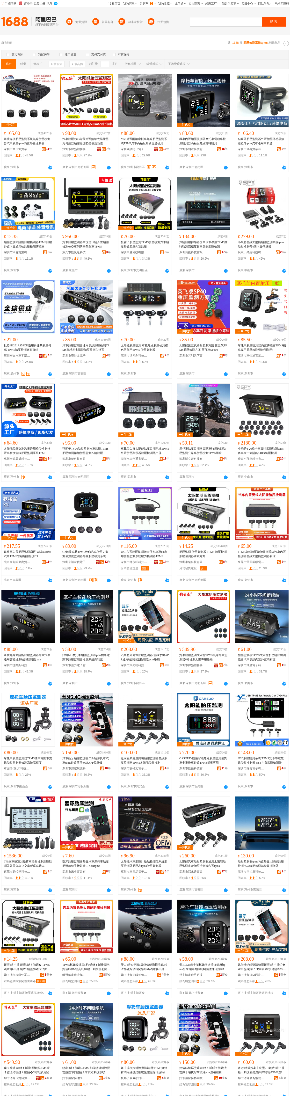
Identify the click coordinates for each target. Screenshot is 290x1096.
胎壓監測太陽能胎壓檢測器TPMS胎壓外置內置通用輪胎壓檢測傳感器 (28, 244)
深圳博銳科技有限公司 (192, 252)
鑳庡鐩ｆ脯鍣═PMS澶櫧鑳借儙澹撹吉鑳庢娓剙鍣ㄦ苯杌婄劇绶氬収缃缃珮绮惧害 (86, 1070)
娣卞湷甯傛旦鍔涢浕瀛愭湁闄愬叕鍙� (192, 975)
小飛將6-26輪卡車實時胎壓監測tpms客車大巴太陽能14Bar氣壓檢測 (260, 451)
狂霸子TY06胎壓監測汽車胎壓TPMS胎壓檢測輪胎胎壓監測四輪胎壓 (85, 451)
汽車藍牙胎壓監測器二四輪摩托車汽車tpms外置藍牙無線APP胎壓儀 (85, 760)
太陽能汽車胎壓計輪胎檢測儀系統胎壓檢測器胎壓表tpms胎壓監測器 (144, 864)
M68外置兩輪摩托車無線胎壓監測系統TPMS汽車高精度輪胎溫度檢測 (144, 141)
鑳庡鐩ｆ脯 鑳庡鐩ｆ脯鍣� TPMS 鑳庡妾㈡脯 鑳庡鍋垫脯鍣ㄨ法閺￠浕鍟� (27, 967)
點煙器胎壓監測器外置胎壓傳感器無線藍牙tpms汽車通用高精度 (261, 141)
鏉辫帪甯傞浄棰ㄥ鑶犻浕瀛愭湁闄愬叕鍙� (75, 975)
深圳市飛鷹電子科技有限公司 (251, 665)
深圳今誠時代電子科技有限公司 (134, 149)
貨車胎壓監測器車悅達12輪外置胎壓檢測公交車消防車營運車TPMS (85, 244)
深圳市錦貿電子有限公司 (251, 768)
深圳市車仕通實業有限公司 (17, 149)
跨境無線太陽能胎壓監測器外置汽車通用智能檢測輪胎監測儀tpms (27, 657)
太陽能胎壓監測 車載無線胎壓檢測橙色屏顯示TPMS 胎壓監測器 (144, 347)
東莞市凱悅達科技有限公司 (75, 252)
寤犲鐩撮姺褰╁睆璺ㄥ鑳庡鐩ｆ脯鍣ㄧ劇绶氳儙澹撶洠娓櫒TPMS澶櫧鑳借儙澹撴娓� (261, 1070)
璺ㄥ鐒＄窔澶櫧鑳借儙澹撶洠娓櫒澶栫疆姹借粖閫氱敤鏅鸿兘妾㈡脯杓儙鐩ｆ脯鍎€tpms (144, 967)
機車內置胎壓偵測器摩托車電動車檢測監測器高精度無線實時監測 (202, 141)
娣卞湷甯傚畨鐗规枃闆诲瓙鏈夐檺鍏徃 (251, 1078)
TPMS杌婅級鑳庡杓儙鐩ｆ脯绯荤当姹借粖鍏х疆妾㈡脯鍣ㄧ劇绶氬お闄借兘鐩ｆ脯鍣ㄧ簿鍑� (86, 967)
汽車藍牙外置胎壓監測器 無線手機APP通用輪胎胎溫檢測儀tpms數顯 (145, 657)
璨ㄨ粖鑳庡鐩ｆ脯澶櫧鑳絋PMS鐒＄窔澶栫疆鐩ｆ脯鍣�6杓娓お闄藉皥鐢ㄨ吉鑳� (28, 1070)
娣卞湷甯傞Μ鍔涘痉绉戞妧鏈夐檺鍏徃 (251, 975)
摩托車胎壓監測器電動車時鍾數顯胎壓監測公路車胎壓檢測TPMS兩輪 (202, 451)
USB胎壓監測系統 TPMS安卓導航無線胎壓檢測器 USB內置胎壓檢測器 (261, 760)
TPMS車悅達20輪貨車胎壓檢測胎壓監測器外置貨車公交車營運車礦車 (28, 864)
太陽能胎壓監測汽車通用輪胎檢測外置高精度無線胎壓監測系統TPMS (27, 451)
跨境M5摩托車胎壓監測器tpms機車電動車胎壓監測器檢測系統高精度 (86, 657)
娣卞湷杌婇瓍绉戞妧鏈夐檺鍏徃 (17, 975)
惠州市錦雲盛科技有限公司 (17, 458)
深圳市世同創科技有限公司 (134, 355)
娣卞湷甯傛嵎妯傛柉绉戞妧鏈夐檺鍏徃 (134, 975)
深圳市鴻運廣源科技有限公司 (75, 768)
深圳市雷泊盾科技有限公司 (251, 871)
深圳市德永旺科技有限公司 (134, 562)
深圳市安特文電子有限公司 (75, 355)
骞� (48, 974)
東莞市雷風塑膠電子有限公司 (251, 562)
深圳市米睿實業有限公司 (251, 149)
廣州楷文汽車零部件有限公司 (17, 355)
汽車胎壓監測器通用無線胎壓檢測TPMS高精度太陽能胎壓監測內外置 (85, 347)
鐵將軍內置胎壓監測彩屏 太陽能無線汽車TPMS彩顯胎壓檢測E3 (27, 554)
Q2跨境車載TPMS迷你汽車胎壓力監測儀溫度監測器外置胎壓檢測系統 (85, 554)
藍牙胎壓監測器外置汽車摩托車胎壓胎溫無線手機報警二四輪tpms (85, 864)
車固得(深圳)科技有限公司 (17, 768)
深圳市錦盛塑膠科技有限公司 (75, 149)
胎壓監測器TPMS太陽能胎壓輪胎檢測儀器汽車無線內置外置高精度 (262, 657)
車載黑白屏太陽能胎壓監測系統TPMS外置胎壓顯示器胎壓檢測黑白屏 (145, 451)
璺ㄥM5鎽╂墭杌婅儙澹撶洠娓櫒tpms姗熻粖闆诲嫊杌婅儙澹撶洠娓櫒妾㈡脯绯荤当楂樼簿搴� (203, 967)
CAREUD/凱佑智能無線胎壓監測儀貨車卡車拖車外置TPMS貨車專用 (203, 760)
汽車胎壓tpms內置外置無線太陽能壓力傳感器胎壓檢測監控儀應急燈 (85, 141)
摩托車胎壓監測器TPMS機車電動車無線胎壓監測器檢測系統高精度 (28, 760)
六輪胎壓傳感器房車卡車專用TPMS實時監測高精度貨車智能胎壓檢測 (203, 244)
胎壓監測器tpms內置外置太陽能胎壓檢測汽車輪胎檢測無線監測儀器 (261, 864)
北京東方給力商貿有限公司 (17, 562)
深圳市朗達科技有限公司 (192, 149)
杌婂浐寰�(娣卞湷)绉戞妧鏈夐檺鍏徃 (134, 1078)
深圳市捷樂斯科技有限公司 (17, 665)
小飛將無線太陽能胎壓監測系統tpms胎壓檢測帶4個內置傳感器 (261, 244)
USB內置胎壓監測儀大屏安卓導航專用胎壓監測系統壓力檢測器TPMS (144, 554)
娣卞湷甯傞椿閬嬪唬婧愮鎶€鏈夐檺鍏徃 (192, 1078)
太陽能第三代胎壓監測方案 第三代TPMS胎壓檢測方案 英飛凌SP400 (203, 347)
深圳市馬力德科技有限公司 (134, 665)
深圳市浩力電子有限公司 (75, 665)
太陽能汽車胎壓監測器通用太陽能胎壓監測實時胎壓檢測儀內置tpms (202, 864)
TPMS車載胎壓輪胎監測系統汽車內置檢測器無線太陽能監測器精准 (262, 554)
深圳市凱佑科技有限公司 (192, 768)
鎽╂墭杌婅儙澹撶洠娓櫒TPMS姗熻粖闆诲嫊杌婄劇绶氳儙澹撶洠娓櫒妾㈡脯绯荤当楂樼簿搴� (144, 1070)
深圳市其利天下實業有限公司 (192, 355)
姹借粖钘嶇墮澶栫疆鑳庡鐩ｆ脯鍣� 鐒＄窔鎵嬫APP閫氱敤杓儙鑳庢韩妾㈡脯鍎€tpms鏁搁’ (262, 967)
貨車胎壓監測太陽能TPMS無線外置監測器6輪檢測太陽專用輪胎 (203, 657)
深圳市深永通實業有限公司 (192, 871)
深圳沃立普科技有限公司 (192, 458)
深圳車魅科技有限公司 (134, 252)
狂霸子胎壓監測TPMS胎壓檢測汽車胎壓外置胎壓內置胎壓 (145, 244)
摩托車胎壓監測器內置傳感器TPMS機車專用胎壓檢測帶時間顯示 (262, 347)
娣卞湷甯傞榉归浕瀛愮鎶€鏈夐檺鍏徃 (75, 1078)
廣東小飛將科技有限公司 (251, 252)
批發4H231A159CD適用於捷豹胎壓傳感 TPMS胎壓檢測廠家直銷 (27, 347)
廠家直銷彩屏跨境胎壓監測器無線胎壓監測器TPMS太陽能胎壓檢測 (144, 760)
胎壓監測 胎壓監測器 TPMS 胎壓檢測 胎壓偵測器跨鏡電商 (203, 554)
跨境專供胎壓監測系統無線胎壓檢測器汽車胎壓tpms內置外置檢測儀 (27, 141)
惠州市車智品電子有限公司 (134, 871)
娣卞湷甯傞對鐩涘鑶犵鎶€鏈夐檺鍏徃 (17, 1078)
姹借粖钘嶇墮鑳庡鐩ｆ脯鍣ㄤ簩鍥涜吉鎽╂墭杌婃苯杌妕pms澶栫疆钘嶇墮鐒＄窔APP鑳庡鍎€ (203, 1070)
